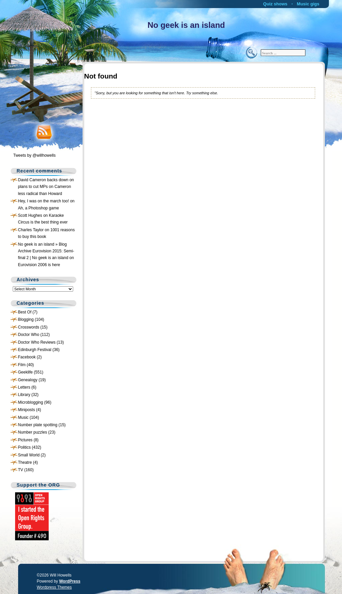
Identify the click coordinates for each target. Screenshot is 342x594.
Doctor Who (28, 334)
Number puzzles (32, 432)
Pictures (25, 440)
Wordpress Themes (54, 587)
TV (20, 469)
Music (23, 417)
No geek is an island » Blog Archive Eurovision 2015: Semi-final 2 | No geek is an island (46, 251)
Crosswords (28, 327)
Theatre (25, 462)
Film (22, 364)
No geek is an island (186, 25)
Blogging (26, 319)
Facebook (27, 357)
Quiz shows (275, 3)
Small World (29, 455)
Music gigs (308, 3)
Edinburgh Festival (34, 349)
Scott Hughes (30, 215)
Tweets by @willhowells (34, 155)
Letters (24, 387)
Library (24, 394)
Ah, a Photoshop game (38, 208)
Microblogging (30, 402)
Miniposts (26, 409)
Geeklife (25, 372)
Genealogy (28, 380)
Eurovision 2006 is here (39, 264)
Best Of (25, 312)
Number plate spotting (37, 425)
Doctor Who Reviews (37, 342)
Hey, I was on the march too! (43, 201)
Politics (24, 447)
